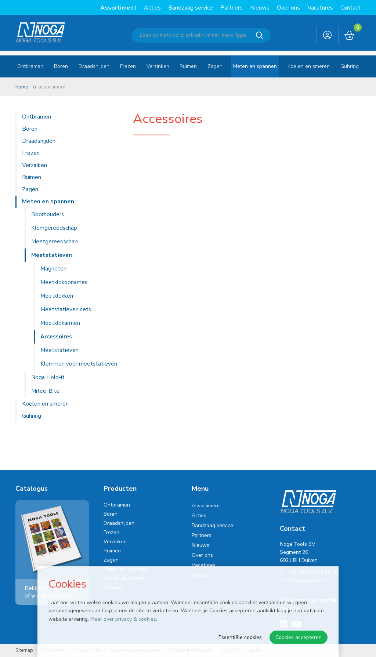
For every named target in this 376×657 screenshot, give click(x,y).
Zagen (215, 66)
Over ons (288, 8)
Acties (152, 8)
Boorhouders (47, 214)
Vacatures (320, 8)
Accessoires (56, 336)
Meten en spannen (255, 66)
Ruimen (188, 66)
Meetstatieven (51, 255)
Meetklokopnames (63, 282)
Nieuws (260, 8)
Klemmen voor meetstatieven (78, 363)
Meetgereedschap (54, 241)
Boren (61, 66)
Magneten (53, 268)
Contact (350, 8)
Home (21, 86)
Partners (231, 8)
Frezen (128, 66)
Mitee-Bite (45, 391)
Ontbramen (30, 66)
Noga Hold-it (48, 377)
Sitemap (24, 650)
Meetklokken (56, 296)
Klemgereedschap (54, 228)
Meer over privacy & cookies (123, 619)
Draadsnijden (94, 66)
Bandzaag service (190, 8)
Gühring (349, 66)
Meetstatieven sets (65, 309)
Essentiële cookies (240, 637)
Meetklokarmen (60, 323)
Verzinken (158, 66)
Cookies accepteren (298, 637)
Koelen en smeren (309, 66)
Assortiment (118, 8)
